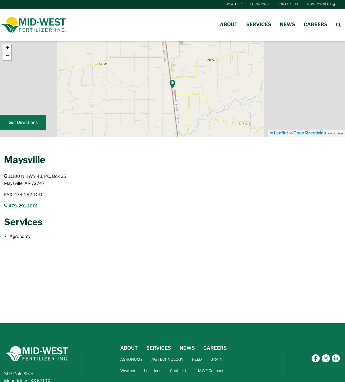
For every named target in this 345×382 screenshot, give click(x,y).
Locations (259, 4)
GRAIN (217, 359)
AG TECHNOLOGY (167, 359)
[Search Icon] (338, 24)
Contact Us (287, 4)
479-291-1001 (21, 206)
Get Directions (23, 122)
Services (258, 24)
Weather (234, 4)
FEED (197, 359)
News (287, 24)
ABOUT (129, 348)
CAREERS (215, 348)
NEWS (187, 348)
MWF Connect (320, 4)
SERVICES (158, 348)
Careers (315, 24)
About (229, 24)
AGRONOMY (131, 359)
